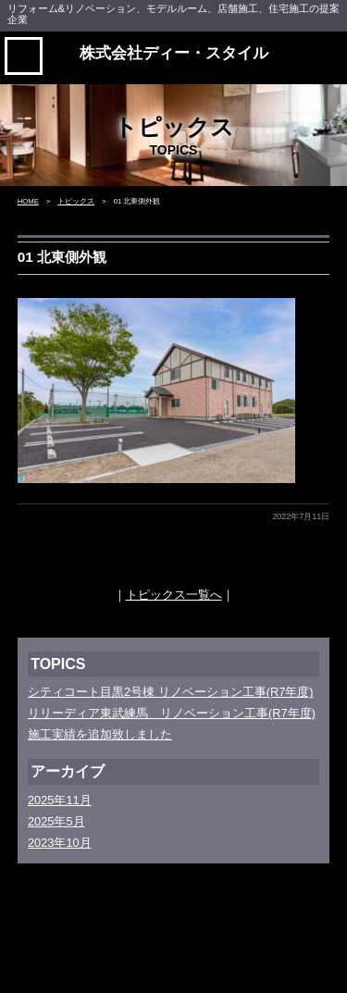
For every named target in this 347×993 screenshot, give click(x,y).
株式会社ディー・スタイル (174, 53)
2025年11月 (60, 800)
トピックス (75, 201)
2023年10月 (60, 843)
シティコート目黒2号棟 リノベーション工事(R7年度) (171, 692)
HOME (28, 201)
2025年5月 (56, 821)
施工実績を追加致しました (100, 734)
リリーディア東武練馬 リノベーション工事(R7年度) (172, 713)
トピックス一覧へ (174, 595)
